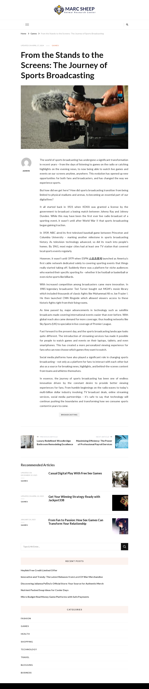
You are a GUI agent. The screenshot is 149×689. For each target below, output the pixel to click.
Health (25, 634)
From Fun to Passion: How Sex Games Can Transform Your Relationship (75, 521)
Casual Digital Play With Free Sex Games (75, 473)
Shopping (27, 641)
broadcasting (69, 415)
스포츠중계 (95, 258)
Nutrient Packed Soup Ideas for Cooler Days (45, 590)
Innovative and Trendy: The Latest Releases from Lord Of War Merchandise (62, 576)
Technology (29, 649)
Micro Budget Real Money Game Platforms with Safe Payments (55, 596)
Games (55, 45)
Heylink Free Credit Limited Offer (39, 570)
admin (26, 165)
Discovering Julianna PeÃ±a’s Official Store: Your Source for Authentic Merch (62, 583)
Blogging (27, 665)
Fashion (26, 618)
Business (26, 672)
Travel (25, 657)
